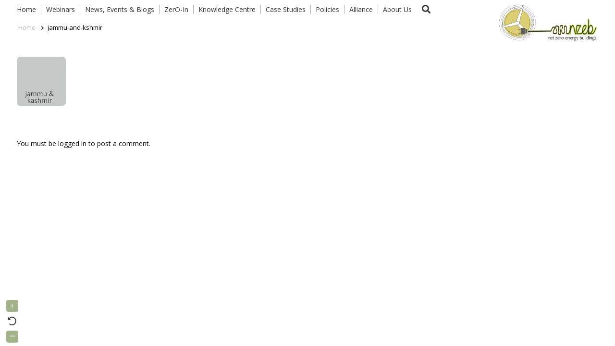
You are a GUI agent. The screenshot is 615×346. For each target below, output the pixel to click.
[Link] (545, 21)
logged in (72, 143)
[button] (426, 9)
